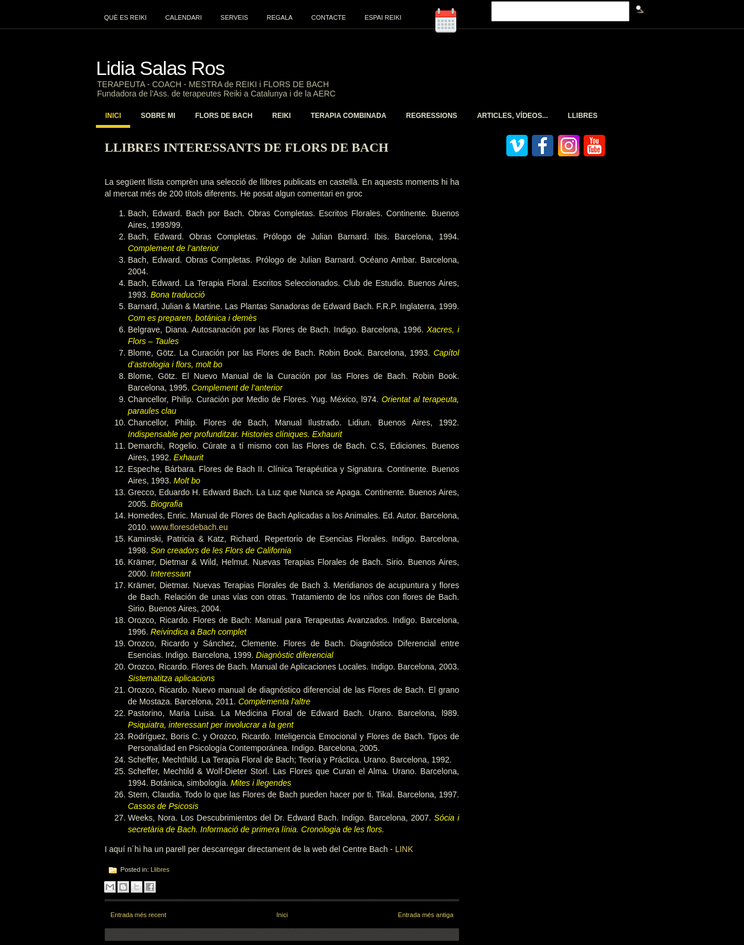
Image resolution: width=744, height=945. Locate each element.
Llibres (583, 116)
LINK (404, 849)
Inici (113, 116)
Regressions (431, 116)
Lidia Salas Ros (160, 68)
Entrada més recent (138, 914)
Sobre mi (158, 116)
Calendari (183, 17)
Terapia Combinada (348, 116)
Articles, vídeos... (512, 116)
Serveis (234, 17)
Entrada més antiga (425, 914)
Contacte (328, 17)
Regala (280, 17)
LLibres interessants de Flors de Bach (246, 147)
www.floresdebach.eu (189, 527)
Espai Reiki (382, 17)
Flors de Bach (224, 116)
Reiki (281, 116)
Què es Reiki (125, 17)
